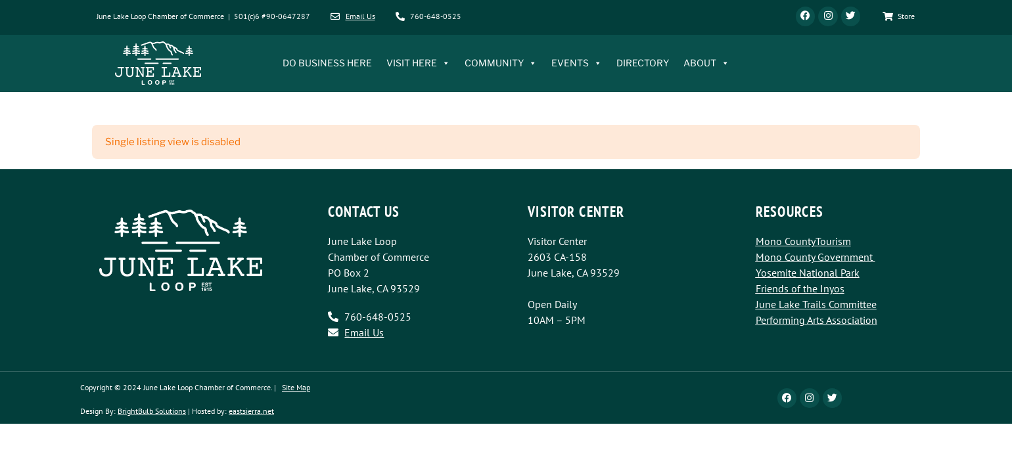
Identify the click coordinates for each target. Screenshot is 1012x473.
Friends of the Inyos (800, 289)
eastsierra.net (251, 412)
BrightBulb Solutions (152, 412)
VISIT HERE (418, 64)
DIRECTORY (642, 63)
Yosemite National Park (808, 273)
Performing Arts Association (816, 320)
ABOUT (706, 64)
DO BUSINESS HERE (327, 63)
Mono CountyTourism (803, 241)
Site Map (296, 388)
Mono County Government (814, 257)
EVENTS (576, 64)
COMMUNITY (501, 64)
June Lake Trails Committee (816, 304)
